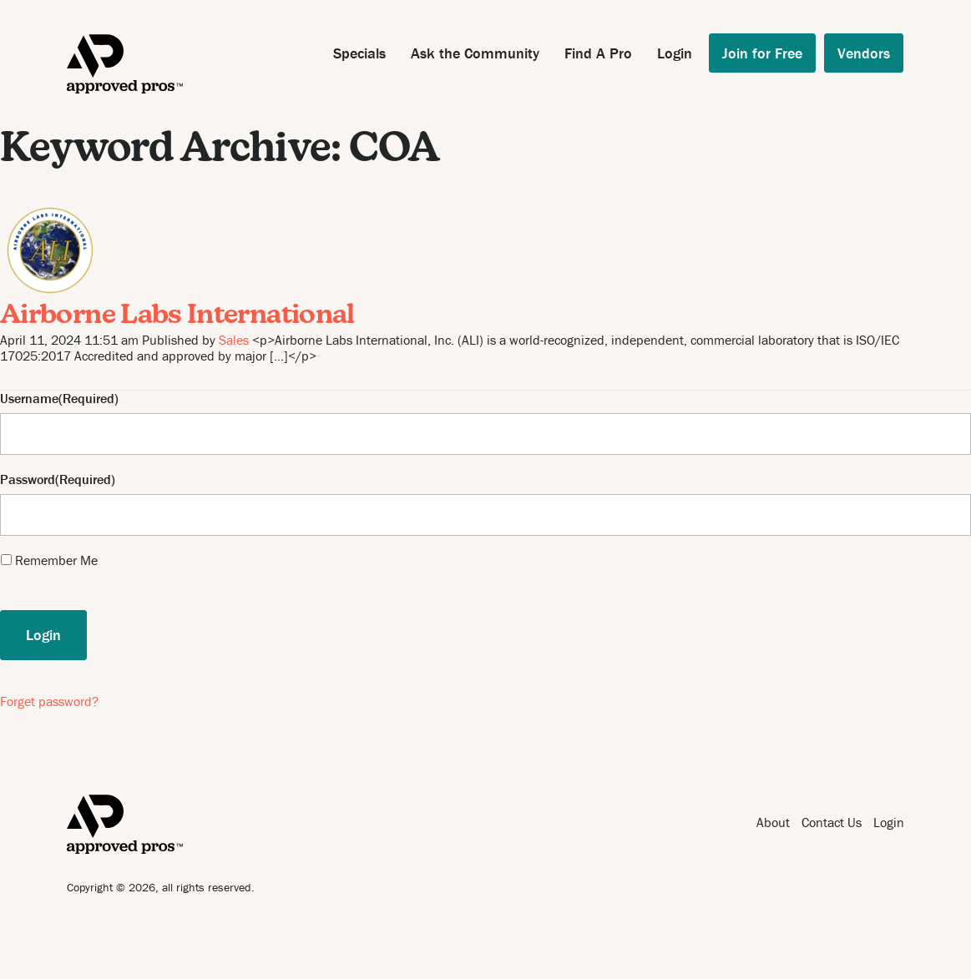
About (773, 822)
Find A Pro (598, 53)
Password (27, 479)
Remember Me (56, 560)
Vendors (863, 53)
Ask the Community (475, 53)
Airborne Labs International (177, 316)
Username (29, 398)
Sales (234, 339)
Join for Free (762, 53)
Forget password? (49, 701)
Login (674, 53)
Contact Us (832, 822)
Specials (359, 53)
